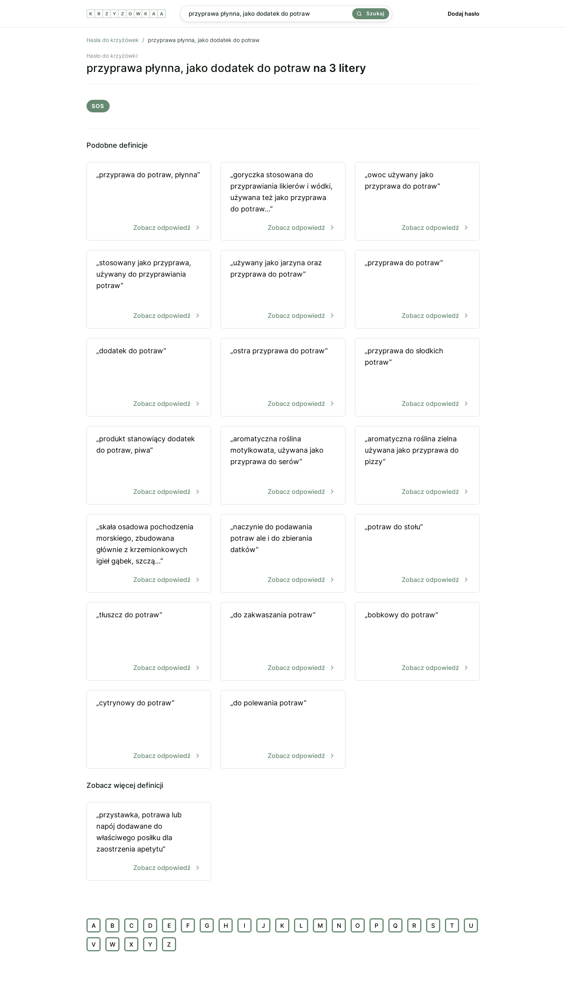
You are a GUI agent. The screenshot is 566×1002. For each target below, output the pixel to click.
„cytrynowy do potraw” (148, 730)
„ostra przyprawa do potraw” (282, 378)
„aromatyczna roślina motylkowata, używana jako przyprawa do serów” (282, 466)
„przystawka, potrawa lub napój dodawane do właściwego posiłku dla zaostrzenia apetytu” (148, 842)
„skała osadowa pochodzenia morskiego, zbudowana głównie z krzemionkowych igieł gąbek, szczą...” (148, 554)
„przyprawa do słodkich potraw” (417, 378)
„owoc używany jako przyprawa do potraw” (417, 202)
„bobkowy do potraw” (417, 642)
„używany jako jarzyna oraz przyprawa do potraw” (282, 290)
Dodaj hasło (464, 13)
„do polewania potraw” (282, 730)
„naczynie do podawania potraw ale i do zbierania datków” (282, 554)
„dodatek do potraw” (148, 378)
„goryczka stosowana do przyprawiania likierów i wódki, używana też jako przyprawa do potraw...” (282, 202)
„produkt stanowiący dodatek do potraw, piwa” (148, 466)
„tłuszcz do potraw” (148, 642)
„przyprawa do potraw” (417, 290)
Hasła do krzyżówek (112, 40)
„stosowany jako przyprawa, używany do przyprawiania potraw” (148, 290)
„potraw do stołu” (417, 554)
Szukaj (370, 13)
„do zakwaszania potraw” (282, 642)
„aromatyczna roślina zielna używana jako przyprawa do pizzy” (417, 466)
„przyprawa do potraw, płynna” (148, 202)
